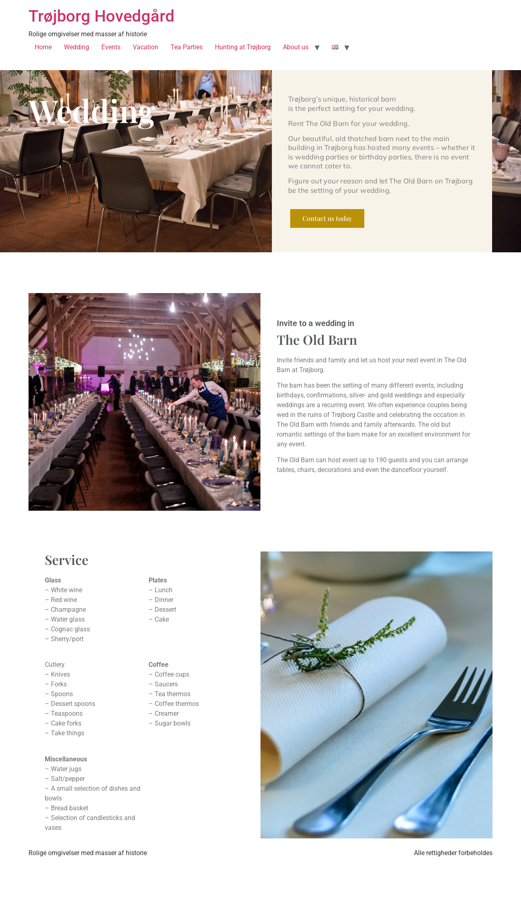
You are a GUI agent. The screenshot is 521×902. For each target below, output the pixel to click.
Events (110, 47)
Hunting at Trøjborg (243, 47)
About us (296, 47)
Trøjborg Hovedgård (101, 16)
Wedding (76, 47)
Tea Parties (187, 47)
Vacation (145, 47)
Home (43, 47)
